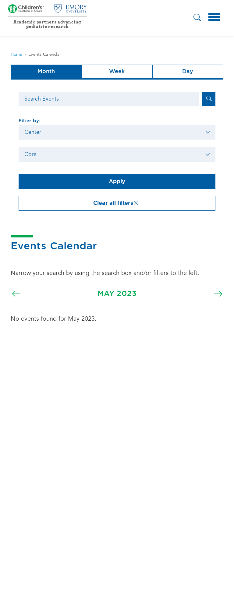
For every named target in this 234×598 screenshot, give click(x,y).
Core (30, 154)
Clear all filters (116, 203)
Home (16, 54)
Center (32, 132)
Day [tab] (187, 71)
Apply (117, 181)
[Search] (109, 99)
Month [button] (46, 71)
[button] (197, 18)
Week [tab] (117, 71)
